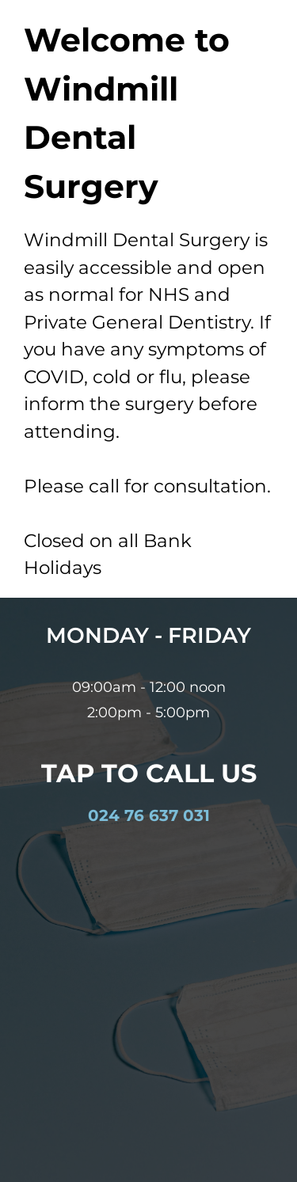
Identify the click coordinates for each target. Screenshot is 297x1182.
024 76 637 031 (149, 815)
